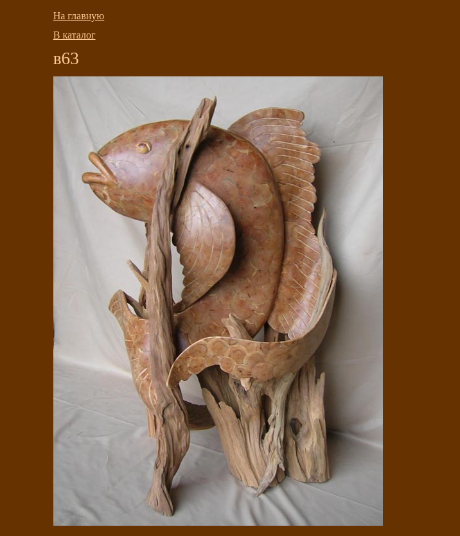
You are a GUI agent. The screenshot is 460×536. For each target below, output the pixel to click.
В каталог (74, 35)
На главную (79, 15)
